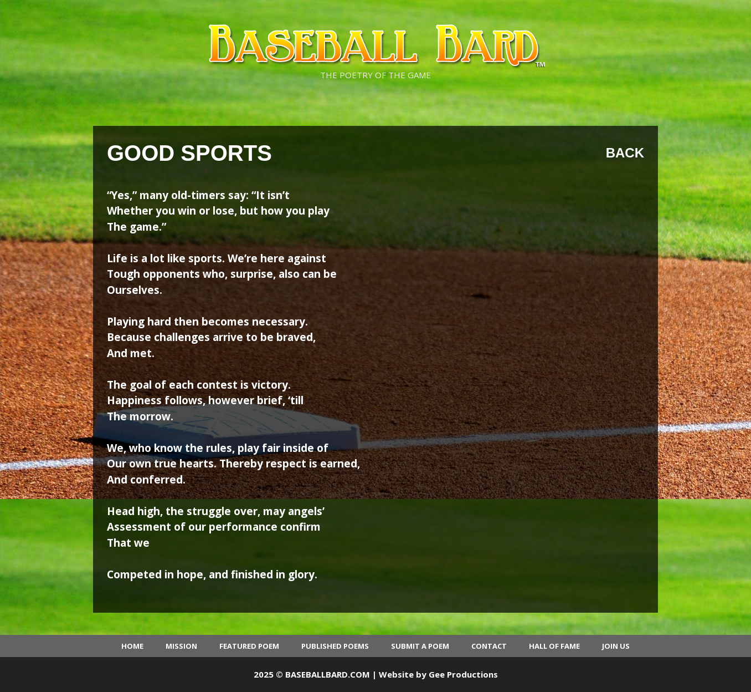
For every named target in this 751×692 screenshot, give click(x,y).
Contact (489, 646)
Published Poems (335, 646)
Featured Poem (249, 646)
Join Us (616, 646)
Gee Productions (463, 674)
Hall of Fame (554, 646)
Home (132, 646)
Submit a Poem (420, 646)
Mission (181, 646)
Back (625, 152)
